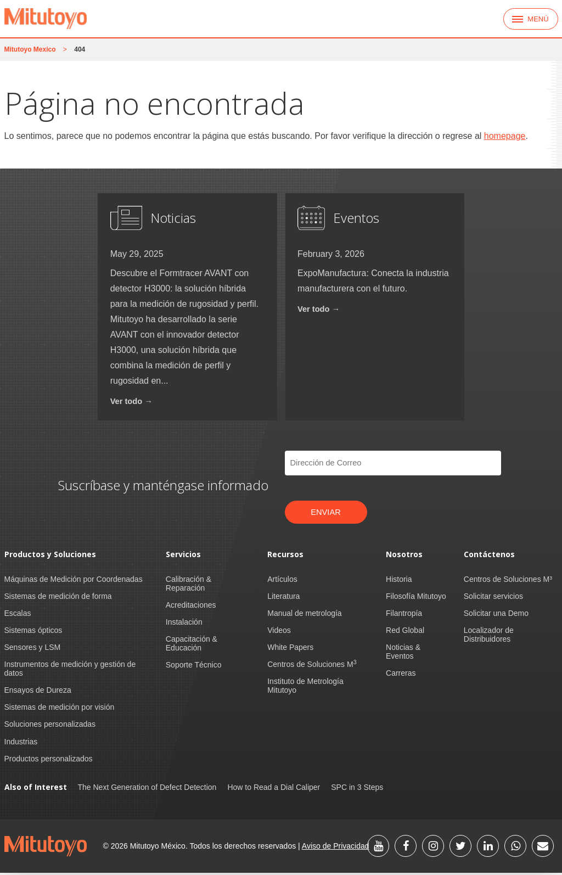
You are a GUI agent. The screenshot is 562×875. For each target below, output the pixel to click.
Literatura (283, 597)
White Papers (290, 649)
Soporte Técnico (194, 667)
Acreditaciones (191, 606)
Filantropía (404, 614)
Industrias (21, 743)
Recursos (285, 556)
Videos (279, 632)
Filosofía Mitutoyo (416, 597)
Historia (399, 580)
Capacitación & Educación (191, 645)
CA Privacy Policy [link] (353, 858)
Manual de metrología (304, 614)
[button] (552, 851)
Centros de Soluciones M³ (508, 580)
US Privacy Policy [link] (281, 858)
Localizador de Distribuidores (489, 637)
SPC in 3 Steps (357, 788)
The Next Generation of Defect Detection (147, 788)
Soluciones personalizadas (50, 726)
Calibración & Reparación (188, 585)
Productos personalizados (48, 760)
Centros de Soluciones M (311, 666)
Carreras (400, 675)
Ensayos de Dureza (37, 692)
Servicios (183, 556)
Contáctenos (489, 556)
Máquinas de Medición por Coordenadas (73, 580)
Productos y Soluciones (50, 556)
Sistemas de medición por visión (59, 709)
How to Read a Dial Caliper (273, 788)
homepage (505, 136)
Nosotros (404, 556)
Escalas (17, 614)
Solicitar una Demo (496, 614)
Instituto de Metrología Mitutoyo (305, 688)
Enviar (326, 513)
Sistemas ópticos (33, 632)
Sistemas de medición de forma (58, 597)
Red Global (405, 632)
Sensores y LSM (32, 649)
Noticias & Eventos (403, 654)
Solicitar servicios (493, 597)
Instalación (184, 624)
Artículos (282, 580)
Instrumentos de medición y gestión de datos (70, 671)
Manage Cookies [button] (490, 858)
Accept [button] (417, 858)
